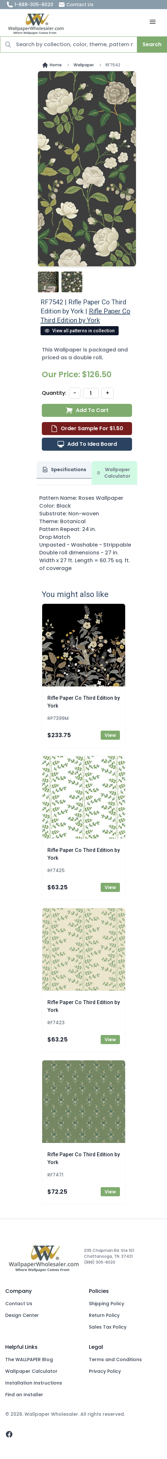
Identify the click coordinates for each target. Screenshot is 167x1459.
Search (151, 44)
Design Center (22, 1315)
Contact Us (75, 4)
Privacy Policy (105, 1371)
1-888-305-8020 (30, 4)
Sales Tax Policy (107, 1327)
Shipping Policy (106, 1303)
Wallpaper (84, 65)
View (110, 735)
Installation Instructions (33, 1383)
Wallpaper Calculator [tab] (114, 472)
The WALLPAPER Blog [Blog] (29, 1359)
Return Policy (104, 1315)
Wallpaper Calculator (31, 1371)
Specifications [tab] (64, 469)
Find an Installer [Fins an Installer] (24, 1394)
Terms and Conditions (115, 1359)
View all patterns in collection (79, 330)
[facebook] (9, 1434)
